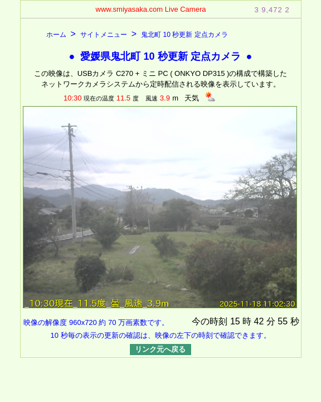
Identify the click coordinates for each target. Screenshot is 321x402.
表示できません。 (160, 208)
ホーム (56, 35)
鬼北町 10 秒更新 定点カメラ (184, 35)
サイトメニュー (103, 35)
